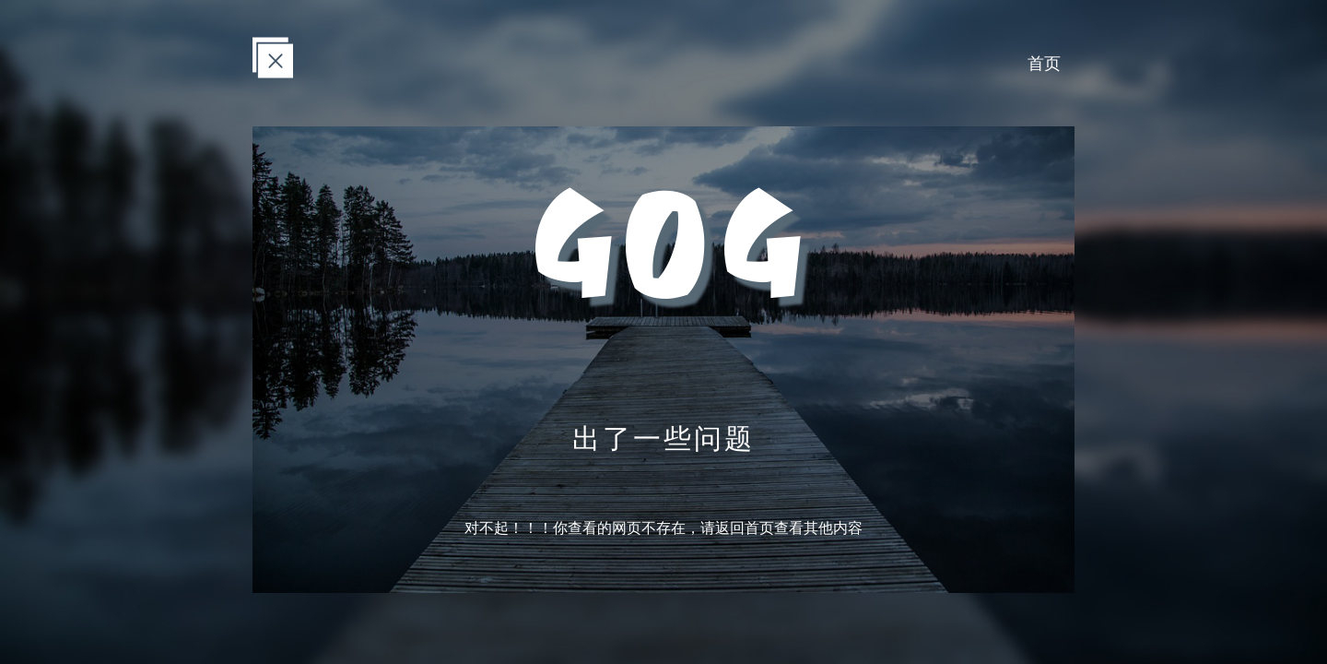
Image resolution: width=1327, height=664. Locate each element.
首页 (1044, 63)
